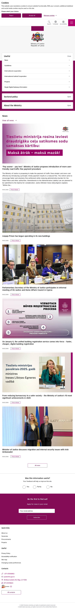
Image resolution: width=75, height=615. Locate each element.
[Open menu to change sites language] (55, 23)
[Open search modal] (49, 23)
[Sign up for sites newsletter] (36, 517)
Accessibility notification (9, 556)
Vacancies (4, 536)
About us (4, 533)
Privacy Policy (5, 553)
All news (37, 465)
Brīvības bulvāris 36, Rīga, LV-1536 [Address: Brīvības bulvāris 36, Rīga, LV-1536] (15, 580)
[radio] (26, 486)
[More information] (11, 586)
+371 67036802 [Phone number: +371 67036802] (9, 574)
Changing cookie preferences (11, 563)
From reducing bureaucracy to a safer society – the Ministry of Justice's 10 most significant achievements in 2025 (37, 396)
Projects (4, 542)
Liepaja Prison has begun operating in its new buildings (26, 236)
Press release (14, 189)
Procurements (6, 539)
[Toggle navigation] (71, 22)
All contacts (11, 592)
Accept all (32, 15)
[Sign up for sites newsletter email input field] (37, 511)
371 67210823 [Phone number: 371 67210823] (8, 583)
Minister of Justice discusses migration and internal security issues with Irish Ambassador (35, 450)
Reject (11, 15)
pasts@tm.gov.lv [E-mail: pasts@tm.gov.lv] (9, 577)
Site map (4, 560)
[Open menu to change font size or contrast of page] (63, 23)
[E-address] (5, 586)
